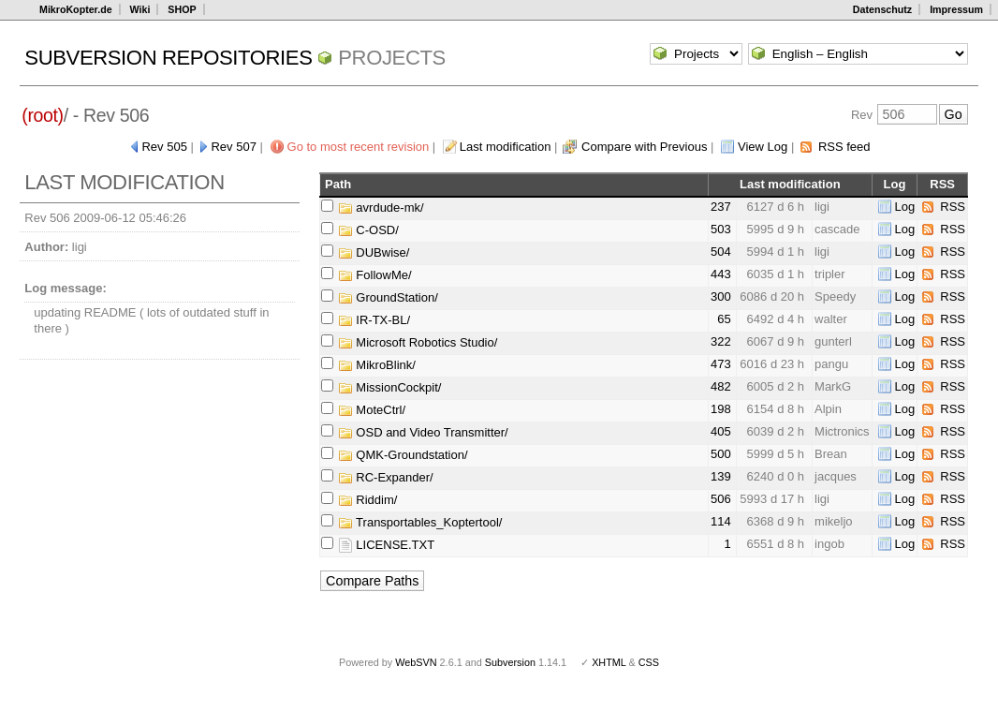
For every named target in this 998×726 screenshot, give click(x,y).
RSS (952, 207)
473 (721, 364)
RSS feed (844, 147)
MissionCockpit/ (390, 387)
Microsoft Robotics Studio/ (418, 342)
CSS (648, 662)
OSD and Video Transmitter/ (423, 432)
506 (721, 499)
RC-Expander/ (385, 477)
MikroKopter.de (75, 9)
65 (723, 319)
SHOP (182, 9)
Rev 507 (233, 147)
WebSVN (415, 662)
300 (721, 296)
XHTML (608, 662)
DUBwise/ (374, 252)
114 (721, 521)
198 (721, 409)
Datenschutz (882, 9)
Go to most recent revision (358, 147)
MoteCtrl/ (371, 410)
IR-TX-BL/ (374, 320)
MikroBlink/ (377, 365)
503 (721, 229)
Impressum (956, 9)
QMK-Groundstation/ (403, 455)
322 (721, 341)
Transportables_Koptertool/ (420, 522)
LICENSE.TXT (386, 545)
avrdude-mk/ (381, 207)
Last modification (505, 147)
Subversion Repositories (168, 57)
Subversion (510, 662)
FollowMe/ (375, 275)
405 (721, 431)
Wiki (140, 9)
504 (721, 251)
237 (721, 207)
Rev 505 (163, 147)
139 (721, 476)
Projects (392, 57)
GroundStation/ (388, 297)
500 (721, 454)
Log (905, 207)
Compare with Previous (644, 147)
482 (721, 386)
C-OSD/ (368, 230)
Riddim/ (368, 500)
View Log (762, 147)
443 (721, 274)
